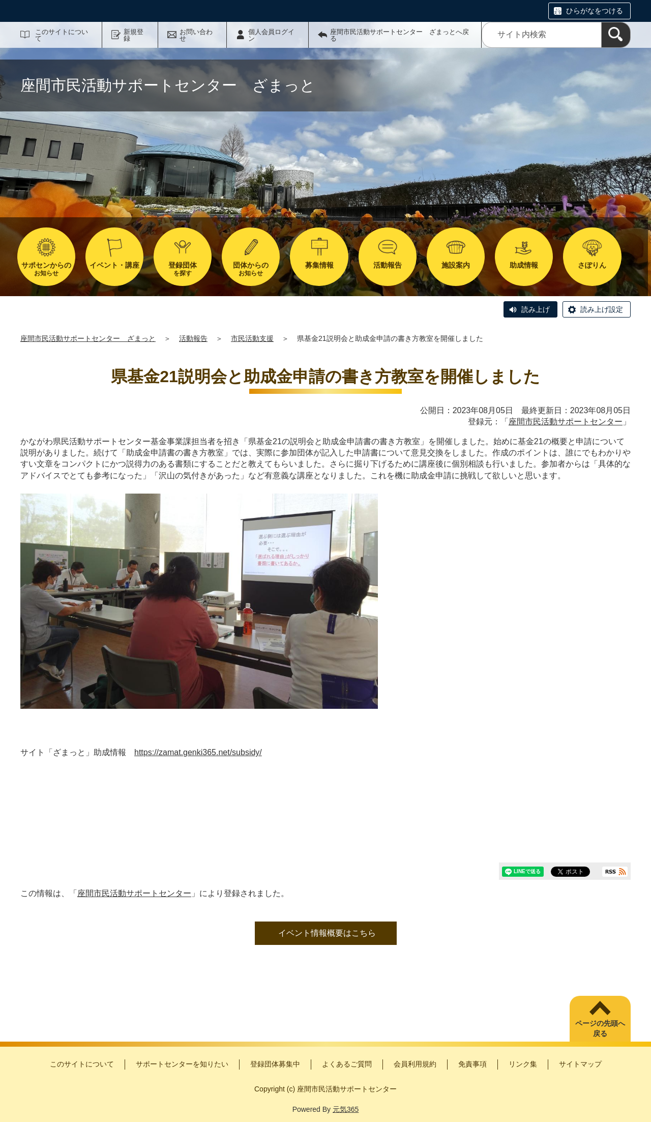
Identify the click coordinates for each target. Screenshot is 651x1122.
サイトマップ (580, 1064)
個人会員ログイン (271, 35)
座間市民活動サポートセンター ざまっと (88, 338)
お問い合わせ (196, 35)
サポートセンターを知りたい (182, 1064)
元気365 (346, 1109)
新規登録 (133, 35)
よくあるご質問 (347, 1064)
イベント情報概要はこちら (327, 933)
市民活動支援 (252, 338)
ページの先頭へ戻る (600, 1028)
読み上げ (535, 309)
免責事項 (472, 1064)
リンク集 (523, 1064)
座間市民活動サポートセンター (566, 421)
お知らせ (46, 269)
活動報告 (193, 338)
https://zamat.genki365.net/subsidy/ (198, 752)
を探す (183, 269)
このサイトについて (61, 35)
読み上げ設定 (601, 309)
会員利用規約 (415, 1064)
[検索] (616, 35)
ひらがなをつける (594, 11)
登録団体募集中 (275, 1064)
